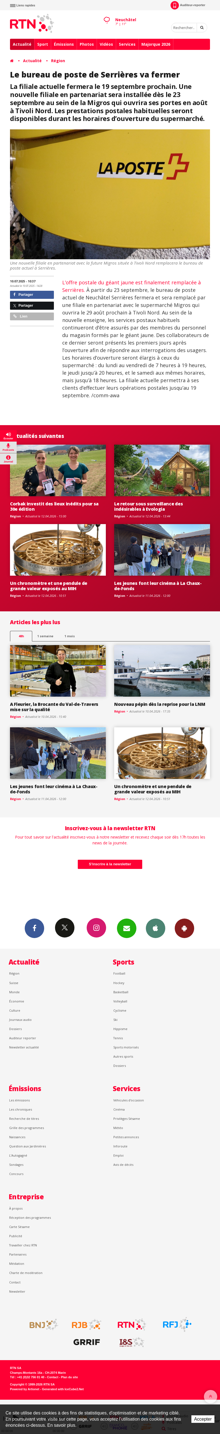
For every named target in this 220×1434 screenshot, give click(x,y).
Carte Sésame (19, 1227)
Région (58, 60)
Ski (115, 1019)
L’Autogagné (18, 1155)
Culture (14, 1010)
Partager (23, 294)
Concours (16, 1174)
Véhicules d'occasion (128, 1100)
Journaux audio (20, 1019)
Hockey (118, 983)
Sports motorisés (126, 1047)
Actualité (22, 44)
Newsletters (126, 928)
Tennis (118, 1038)
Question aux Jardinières (27, 1146)
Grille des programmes (26, 1128)
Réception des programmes (30, 1217)
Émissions (64, 44)
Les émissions (19, 1100)
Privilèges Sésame (126, 1118)
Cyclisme (119, 1010)
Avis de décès (123, 1164)
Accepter (203, 1419)
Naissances (17, 1137)
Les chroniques (20, 1109)
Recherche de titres (24, 1118)
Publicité (15, 1236)
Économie (16, 1001)
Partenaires (17, 1254)
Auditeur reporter (22, 1038)
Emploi (118, 1155)
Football (119, 973)
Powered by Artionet (24, 1389)
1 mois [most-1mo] (69, 636)
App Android (184, 928)
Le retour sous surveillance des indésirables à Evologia (148, 506)
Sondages (16, 1164)
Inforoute (120, 1146)
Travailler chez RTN (23, 1245)
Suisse (13, 983)
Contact (15, 1282)
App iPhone (155, 928)
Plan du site (69, 1377)
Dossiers (15, 1029)
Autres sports (123, 1056)
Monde (14, 992)
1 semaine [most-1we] (45, 636)
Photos (87, 44)
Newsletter (17, 1291)
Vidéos (106, 44)
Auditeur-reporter (188, 5)
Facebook (34, 928)
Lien (20, 316)
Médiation (16, 1263)
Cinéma (119, 1109)
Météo (118, 1128)
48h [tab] (21, 636)
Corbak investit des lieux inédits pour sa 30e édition (54, 506)
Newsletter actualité (24, 1047)
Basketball (120, 992)
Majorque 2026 (155, 44)
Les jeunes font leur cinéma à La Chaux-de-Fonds (158, 586)
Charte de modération (25, 1273)
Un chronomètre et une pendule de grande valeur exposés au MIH (48, 586)
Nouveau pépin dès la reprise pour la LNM (159, 704)
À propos (15, 1208)
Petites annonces (126, 1137)
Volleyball (120, 1001)
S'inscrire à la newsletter (110, 864)
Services (127, 44)
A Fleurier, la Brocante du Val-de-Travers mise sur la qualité (54, 707)
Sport (42, 44)
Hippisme (120, 1029)
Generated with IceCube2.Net (63, 1389)
